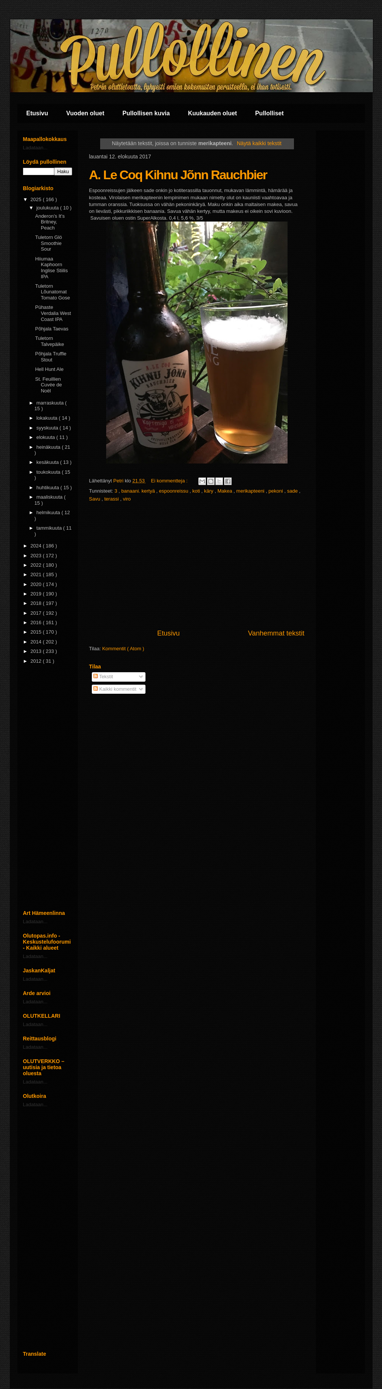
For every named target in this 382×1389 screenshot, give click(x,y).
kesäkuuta (48, 462)
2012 (37, 661)
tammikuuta (49, 528)
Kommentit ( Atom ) (123, 648)
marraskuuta (50, 403)
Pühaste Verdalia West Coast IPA (53, 313)
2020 (37, 584)
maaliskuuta (50, 497)
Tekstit (103, 676)
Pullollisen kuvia (146, 113)
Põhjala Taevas (51, 329)
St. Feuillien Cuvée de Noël (48, 385)
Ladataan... (35, 147)
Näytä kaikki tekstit (259, 143)
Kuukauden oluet (212, 113)
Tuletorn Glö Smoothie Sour (48, 243)
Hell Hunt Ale (49, 369)
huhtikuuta (48, 487)
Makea (225, 491)
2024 (37, 546)
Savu (95, 499)
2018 (37, 603)
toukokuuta (49, 472)
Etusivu (37, 113)
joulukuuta (48, 208)
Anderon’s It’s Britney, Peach (50, 222)
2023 (37, 555)
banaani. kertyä (138, 491)
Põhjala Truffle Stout (51, 357)
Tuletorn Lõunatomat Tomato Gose (52, 292)
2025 (37, 199)
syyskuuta (47, 428)
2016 (37, 622)
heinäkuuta (49, 447)
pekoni (277, 491)
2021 (37, 574)
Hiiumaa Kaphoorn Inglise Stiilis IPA (51, 267)
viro (127, 499)
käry (209, 491)
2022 (37, 565)
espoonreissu (174, 491)
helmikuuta (48, 512)
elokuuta (46, 437)
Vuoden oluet (85, 113)
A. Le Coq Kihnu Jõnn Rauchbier (178, 174)
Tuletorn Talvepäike (49, 341)
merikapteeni (251, 491)
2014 (37, 642)
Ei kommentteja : (170, 481)
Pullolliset (269, 113)
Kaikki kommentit (114, 689)
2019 (37, 594)
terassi (112, 499)
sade (293, 491)
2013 (37, 651)
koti (196, 491)
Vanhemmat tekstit (276, 633)
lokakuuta (47, 418)
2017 (37, 613)
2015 (37, 632)
